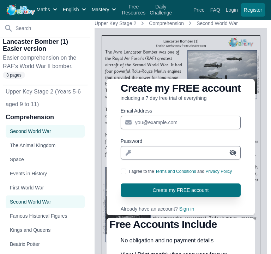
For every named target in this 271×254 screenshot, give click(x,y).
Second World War (217, 23)
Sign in (186, 209)
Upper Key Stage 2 (115, 23)
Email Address (136, 111)
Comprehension (166, 23)
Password (131, 141)
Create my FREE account (181, 190)
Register (253, 10)
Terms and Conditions (175, 171)
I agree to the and (180, 171)
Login (232, 10)
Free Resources (133, 10)
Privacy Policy (218, 171)
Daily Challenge (161, 10)
